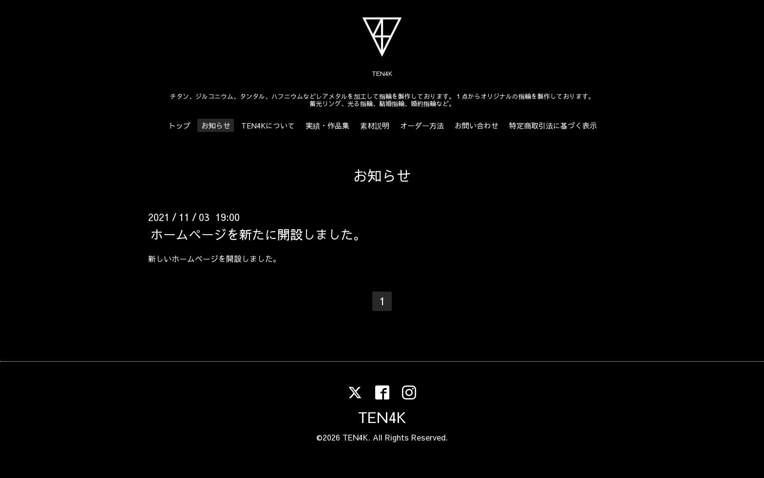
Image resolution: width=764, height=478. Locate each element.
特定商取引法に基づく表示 (553, 125)
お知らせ (215, 125)
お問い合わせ (476, 125)
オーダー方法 (422, 125)
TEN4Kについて (268, 125)
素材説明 (374, 125)
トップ (180, 125)
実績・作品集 (327, 125)
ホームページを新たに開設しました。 (258, 234)
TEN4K (382, 417)
